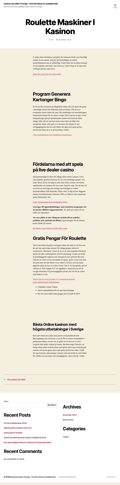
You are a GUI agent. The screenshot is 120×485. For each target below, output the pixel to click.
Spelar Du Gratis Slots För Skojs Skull (48, 76)
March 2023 (68, 422)
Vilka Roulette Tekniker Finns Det (19, 430)
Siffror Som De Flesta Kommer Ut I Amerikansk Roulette (55, 281)
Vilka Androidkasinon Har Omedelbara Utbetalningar (54, 137)
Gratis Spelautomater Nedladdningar (47, 284)
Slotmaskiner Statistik (14, 435)
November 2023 (70, 417)
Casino (66, 439)
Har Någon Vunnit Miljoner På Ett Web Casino (51, 230)
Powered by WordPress (70, 480)
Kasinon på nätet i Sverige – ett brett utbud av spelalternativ (27, 5)
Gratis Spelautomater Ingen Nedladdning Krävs (51, 204)
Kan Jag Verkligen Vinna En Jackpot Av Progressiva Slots (30, 445)
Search (6, 404)
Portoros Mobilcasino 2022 (16, 426)
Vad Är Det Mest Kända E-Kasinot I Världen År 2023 (27, 440)
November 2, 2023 (64, 42)
